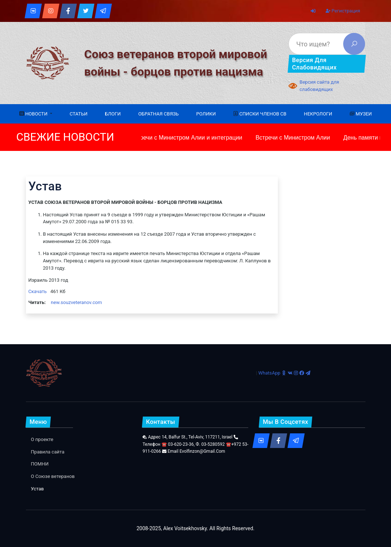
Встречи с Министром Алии (292, 137)
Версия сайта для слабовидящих (319, 85)
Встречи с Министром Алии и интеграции (186, 137)
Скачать (37, 291)
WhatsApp (269, 373)
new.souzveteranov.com (76, 302)
